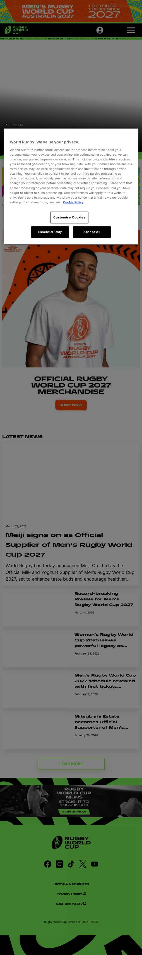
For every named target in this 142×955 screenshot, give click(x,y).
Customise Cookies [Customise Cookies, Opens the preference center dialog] (69, 217)
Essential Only (50, 232)
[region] (71, 186)
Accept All (91, 232)
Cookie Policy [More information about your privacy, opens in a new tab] (73, 202)
